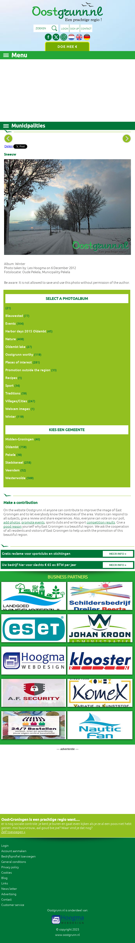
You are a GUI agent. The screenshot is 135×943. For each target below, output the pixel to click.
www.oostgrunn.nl (67, 935)
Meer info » (117, 554)
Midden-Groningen (19, 439)
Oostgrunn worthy (19, 354)
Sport (9, 385)
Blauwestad (14, 316)
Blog (4, 878)
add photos (11, 523)
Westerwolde (15, 478)
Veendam (12, 470)
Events (10, 323)
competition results (101, 523)
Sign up (74, 28)
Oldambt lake (15, 347)
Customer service (12, 905)
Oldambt (11, 447)
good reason (12, 527)
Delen (9, 146)
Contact (86, 28)
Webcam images (17, 409)
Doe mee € (67, 46)
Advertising (8, 894)
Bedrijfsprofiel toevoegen (18, 856)
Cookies (6, 872)
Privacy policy (10, 867)
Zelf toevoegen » (13, 832)
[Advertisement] (67, 89)
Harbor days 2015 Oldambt (25, 331)
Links (4, 883)
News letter (9, 889)
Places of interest (18, 362)
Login (64, 28)
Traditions (12, 393)
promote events (32, 523)
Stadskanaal (14, 462)
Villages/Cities (16, 401)
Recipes (11, 378)
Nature (10, 339)
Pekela (10, 455)
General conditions (13, 862)
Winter (10, 417)
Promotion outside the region (27, 370)
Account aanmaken (13, 851)
